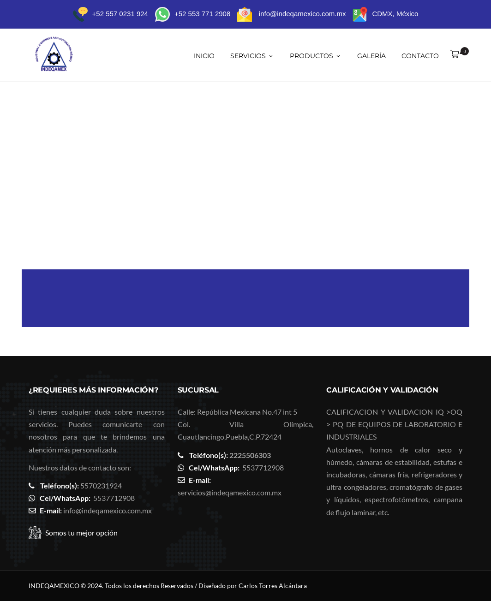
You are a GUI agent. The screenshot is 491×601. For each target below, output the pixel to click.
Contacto (420, 56)
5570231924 (101, 485)
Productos (315, 56)
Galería (371, 56)
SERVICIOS (252, 56)
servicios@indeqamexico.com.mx (229, 492)
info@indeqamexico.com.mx (107, 510)
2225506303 (250, 455)
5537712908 (114, 498)
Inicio (204, 56)
